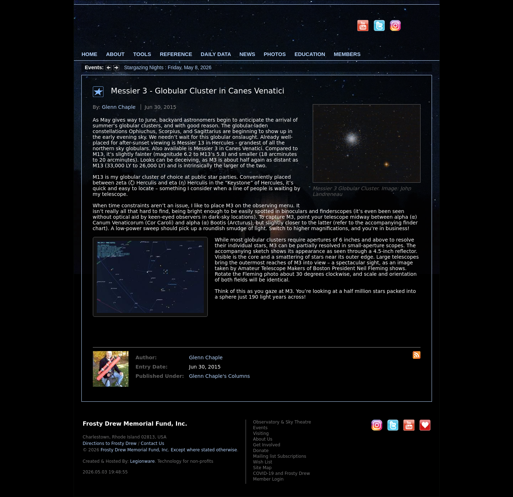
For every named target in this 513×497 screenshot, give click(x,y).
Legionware (142, 461)
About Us (262, 439)
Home (89, 54)
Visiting (261, 433)
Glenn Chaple (119, 107)
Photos (275, 54)
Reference (176, 54)
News (247, 54)
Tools (142, 54)
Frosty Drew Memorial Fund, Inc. (169, 449)
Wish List (262, 462)
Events (260, 427)
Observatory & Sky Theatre (282, 422)
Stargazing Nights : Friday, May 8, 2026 (168, 67)
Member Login (268, 479)
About (115, 54)
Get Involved (266, 444)
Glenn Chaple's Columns (219, 376)
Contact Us (152, 443)
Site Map (262, 467)
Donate (261, 450)
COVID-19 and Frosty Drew (281, 473)
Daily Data (216, 54)
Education (310, 54)
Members (347, 54)
